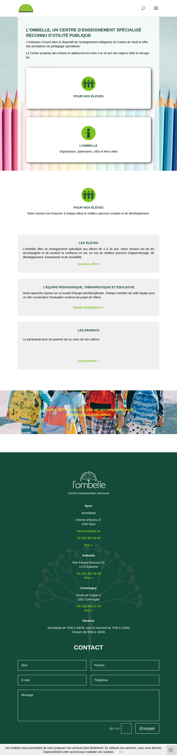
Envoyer (147, 728)
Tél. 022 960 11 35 (88, 606)
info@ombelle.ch (88, 531)
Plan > (88, 545)
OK (121, 752)
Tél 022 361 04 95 (88, 538)
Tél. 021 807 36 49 (88, 573)
